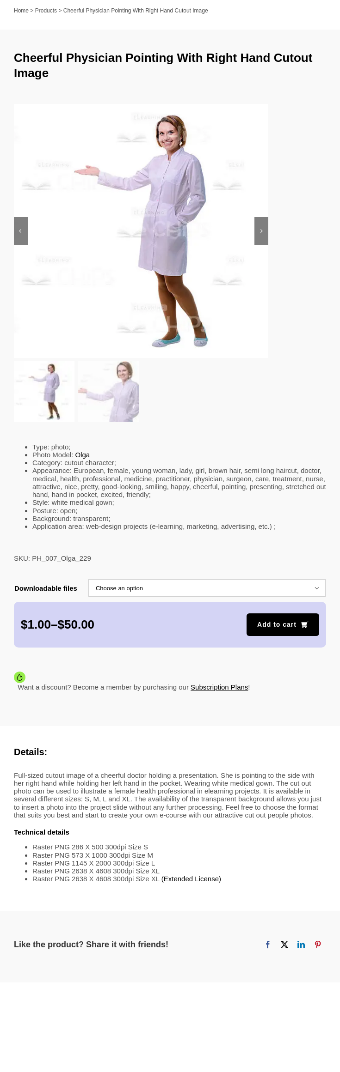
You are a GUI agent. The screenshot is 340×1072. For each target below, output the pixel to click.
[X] (284, 946)
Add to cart (277, 626)
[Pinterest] (317, 946)
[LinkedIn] (301, 946)
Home (21, 10)
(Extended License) (191, 880)
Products (46, 10)
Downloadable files (45, 589)
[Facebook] (268, 946)
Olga (82, 456)
